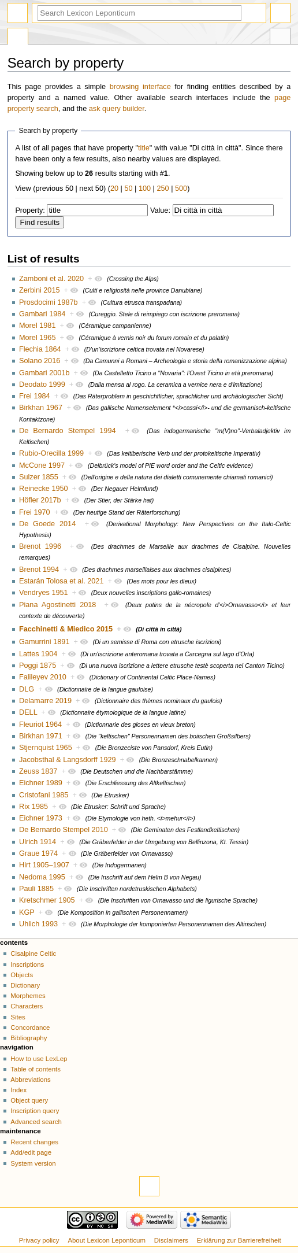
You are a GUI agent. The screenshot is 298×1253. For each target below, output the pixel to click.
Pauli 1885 (36, 889)
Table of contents (35, 1069)
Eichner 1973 (40, 818)
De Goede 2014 (47, 524)
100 (145, 188)
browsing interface (140, 87)
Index (18, 1089)
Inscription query (34, 1110)
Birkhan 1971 (40, 736)
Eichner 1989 (40, 783)
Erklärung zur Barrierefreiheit (239, 1240)
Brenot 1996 (40, 546)
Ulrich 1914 (37, 842)
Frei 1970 (34, 512)
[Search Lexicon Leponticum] (139, 13)
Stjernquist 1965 (45, 748)
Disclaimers (171, 1240)
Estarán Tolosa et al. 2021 (61, 581)
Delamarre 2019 (45, 701)
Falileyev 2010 (42, 677)
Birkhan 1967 (40, 408)
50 (128, 188)
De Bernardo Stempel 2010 (63, 830)
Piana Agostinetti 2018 (57, 605)
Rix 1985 (33, 807)
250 (163, 188)
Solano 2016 (39, 361)
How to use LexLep (38, 1058)
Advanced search (36, 1121)
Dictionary (25, 985)
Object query (29, 1100)
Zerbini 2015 (39, 290)
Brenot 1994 (39, 569)
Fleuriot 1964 (40, 724)
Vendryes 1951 (43, 593)
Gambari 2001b (44, 373)
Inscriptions (27, 964)
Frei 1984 (34, 396)
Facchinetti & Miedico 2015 (66, 629)
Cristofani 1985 (43, 795)
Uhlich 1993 (38, 924)
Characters (26, 1006)
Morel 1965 (37, 338)
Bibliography (28, 1037)
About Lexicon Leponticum (107, 1240)
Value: (160, 210)
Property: (29, 210)
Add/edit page (30, 1152)
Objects (21, 974)
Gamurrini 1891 (44, 642)
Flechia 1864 (40, 349)
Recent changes (34, 1142)
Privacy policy (39, 1240)
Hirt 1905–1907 (44, 865)
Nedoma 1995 (42, 877)
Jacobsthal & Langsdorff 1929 (67, 760)
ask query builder (116, 109)
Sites (17, 1017)
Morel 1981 (37, 325)
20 (114, 188)
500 (181, 188)
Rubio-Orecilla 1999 (51, 453)
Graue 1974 (38, 853)
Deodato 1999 (42, 384)
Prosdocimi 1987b (48, 302)
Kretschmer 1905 (47, 900)
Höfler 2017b (40, 500)
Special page (18, 37)
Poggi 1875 (37, 665)
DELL (28, 712)
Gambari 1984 (42, 314)
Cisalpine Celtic (33, 953)
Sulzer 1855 (38, 477)
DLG (26, 689)
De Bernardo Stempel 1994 (67, 431)
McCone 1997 (42, 465)
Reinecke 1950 (43, 489)
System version (32, 1163)
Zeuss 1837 (38, 771)
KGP (27, 912)
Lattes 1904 (38, 654)
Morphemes (27, 995)
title (144, 148)
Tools (280, 37)
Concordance (30, 1027)
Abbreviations (30, 1079)
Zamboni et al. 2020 (51, 279)
